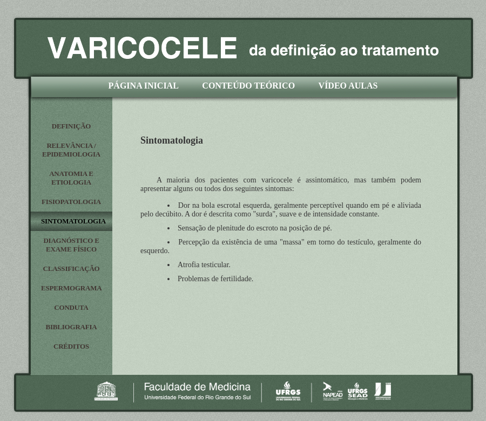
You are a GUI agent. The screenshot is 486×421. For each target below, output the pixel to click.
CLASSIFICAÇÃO (71, 268)
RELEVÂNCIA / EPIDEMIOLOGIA (71, 149)
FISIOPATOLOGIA (71, 202)
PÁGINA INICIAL (144, 85)
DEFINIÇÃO (71, 126)
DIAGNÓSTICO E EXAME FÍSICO (71, 244)
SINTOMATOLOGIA (73, 221)
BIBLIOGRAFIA (71, 327)
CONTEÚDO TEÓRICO (248, 85)
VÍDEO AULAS (348, 85)
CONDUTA (71, 307)
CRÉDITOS (71, 346)
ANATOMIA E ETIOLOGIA (71, 177)
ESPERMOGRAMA (71, 288)
